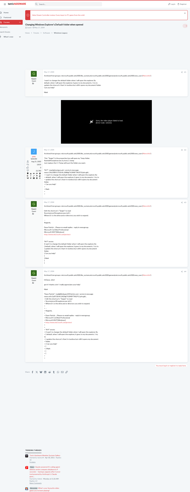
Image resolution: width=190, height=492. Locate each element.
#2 (146, 152)
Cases (158, 300)
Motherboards (161, 286)
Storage (158, 225)
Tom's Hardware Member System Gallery (171, 148)
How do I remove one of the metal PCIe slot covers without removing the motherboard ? (171, 293)
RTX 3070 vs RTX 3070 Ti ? (170, 338)
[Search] (65, 4)
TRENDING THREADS (159, 143)
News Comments (162, 176)
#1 (146, 72)
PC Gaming (159, 190)
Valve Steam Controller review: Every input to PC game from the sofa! (61, 15)
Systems (159, 155)
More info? (51, 78)
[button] (4, 4)
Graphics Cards (161, 342)
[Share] (143, 72)
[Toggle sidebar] (185, 26)
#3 (146, 207)
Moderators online (160, 360)
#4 (146, 279)
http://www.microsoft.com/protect (60, 241)
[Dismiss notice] (184, 13)
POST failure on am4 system (170, 317)
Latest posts (157, 274)
